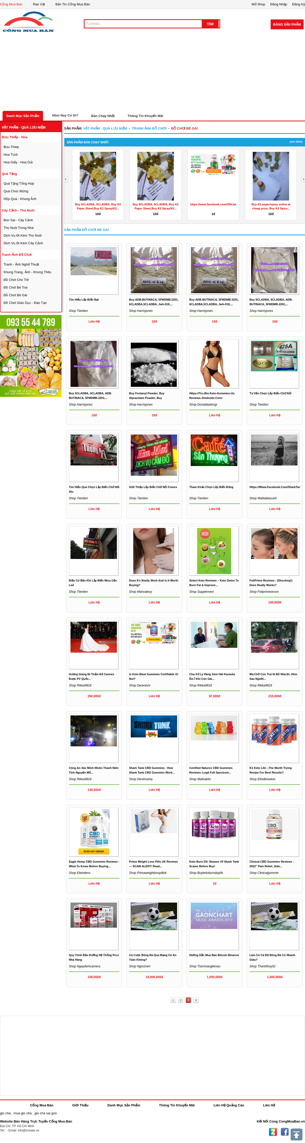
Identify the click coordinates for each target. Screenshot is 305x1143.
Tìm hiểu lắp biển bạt (84, 299)
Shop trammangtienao (204, 966)
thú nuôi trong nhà (19, 228)
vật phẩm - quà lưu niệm (24, 127)
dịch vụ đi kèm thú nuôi (23, 235)
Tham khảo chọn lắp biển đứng (211, 487)
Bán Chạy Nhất (103, 116)
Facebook (285, 1132)
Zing (273, 1132)
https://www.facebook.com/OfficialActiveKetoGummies (227, 204)
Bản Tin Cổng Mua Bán (72, 4)
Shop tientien (78, 311)
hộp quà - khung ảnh (20, 199)
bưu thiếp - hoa (15, 137)
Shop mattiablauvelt (262, 498)
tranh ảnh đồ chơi (17, 255)
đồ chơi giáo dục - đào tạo (25, 303)
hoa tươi (11, 154)
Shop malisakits (200, 779)
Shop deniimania (140, 779)
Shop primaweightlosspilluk (148, 873)
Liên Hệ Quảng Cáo (228, 1105)
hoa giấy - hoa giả (18, 162)
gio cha (5, 1113)
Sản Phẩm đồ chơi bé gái (86, 230)
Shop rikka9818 (80, 685)
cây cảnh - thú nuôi (18, 210)
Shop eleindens (79, 873)
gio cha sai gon (45, 1113)
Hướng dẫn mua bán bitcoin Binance (214, 955)
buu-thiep (11, 147)
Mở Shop (258, 4)
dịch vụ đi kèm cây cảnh (23, 243)
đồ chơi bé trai (15, 287)
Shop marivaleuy (140, 592)
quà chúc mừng (16, 191)
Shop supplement (201, 592)
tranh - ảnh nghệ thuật (21, 264)
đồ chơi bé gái (15, 295)
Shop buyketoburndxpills (206, 873)
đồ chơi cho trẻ (16, 280)
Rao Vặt (39, 4)
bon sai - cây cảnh (18, 220)
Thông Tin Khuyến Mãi (145, 116)
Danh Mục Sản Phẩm (22, 116)
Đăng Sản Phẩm (287, 24)
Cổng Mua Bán (11, 4)
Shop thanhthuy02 (262, 966)
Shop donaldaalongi (203, 404)
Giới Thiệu (80, 1105)
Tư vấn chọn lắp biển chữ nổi (270, 393)
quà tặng (9, 174)
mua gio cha (23, 1113)
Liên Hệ (269, 1105)
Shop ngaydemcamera (84, 966)
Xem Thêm (295, 141)
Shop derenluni (139, 685)
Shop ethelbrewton (262, 779)
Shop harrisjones (141, 311)
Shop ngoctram (139, 966)
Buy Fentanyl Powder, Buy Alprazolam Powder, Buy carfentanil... (147, 398)
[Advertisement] (152, 72)
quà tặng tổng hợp (19, 183)
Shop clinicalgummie (263, 873)
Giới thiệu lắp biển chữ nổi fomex (153, 487)
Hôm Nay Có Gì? (65, 115)
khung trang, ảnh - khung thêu (27, 272)
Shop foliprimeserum (264, 592)
